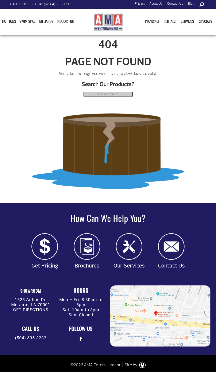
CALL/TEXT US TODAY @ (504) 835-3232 (40, 4)
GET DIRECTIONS (30, 309)
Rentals (170, 21)
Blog (191, 3)
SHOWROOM (30, 291)
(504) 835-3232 (30, 337)
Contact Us (175, 3)
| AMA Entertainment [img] (108, 22)
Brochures (87, 265)
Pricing (140, 3)
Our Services (129, 265)
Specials (205, 21)
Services (187, 21)
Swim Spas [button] (27, 21)
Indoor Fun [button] (65, 21)
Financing (151, 21)
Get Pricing (44, 265)
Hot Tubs (9, 21)
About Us (155, 3)
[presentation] (81, 339)
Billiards (46, 21)
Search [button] (201, 4)
